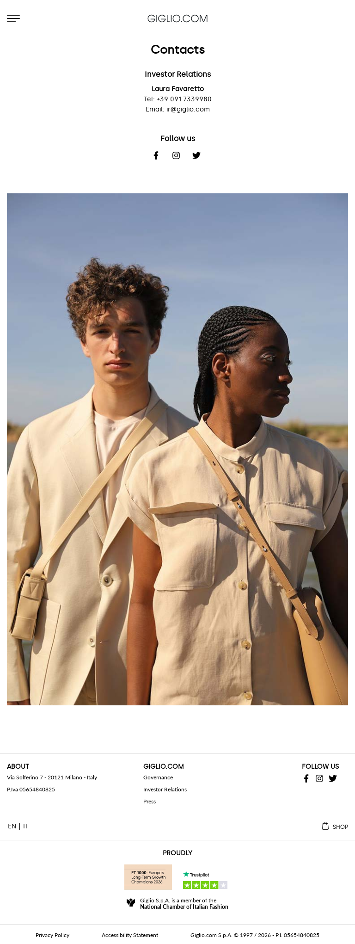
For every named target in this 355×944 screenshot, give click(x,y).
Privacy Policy (52, 935)
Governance (158, 777)
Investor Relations (165, 789)
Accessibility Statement (130, 935)
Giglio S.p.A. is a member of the (184, 903)
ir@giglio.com (188, 109)
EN (12, 826)
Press (149, 801)
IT (26, 826)
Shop (340, 827)
